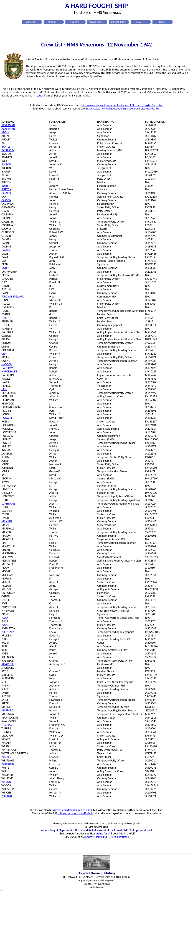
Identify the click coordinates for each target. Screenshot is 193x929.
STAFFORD (7, 710)
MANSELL (6, 521)
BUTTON (6, 189)
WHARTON (7, 764)
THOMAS (6, 724)
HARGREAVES (9, 371)
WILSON (6, 782)
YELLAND (6, 796)
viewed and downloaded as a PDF (73, 810)
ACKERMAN (8, 125)
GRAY (4, 353)
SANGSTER (7, 664)
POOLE (5, 625)
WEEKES (6, 757)
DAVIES (5, 250)
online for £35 (104, 833)
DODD (5, 268)
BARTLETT (7, 146)
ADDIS (5, 132)
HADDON (6, 364)
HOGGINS (6, 417)
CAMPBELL (7, 193)
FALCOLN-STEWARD (12, 296)
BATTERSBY (7, 150)
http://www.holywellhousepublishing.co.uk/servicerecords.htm (122, 108)
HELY (4, 389)
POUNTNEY (7, 632)
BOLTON (6, 164)
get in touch (36, 95)
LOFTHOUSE (8, 503)
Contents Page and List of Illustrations (107, 837)
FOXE (4, 318)
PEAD (4, 617)
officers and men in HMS (75, 813)
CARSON (6, 200)
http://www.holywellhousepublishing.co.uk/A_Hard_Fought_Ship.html (122, 105)
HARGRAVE (7, 368)
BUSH (4, 185)
